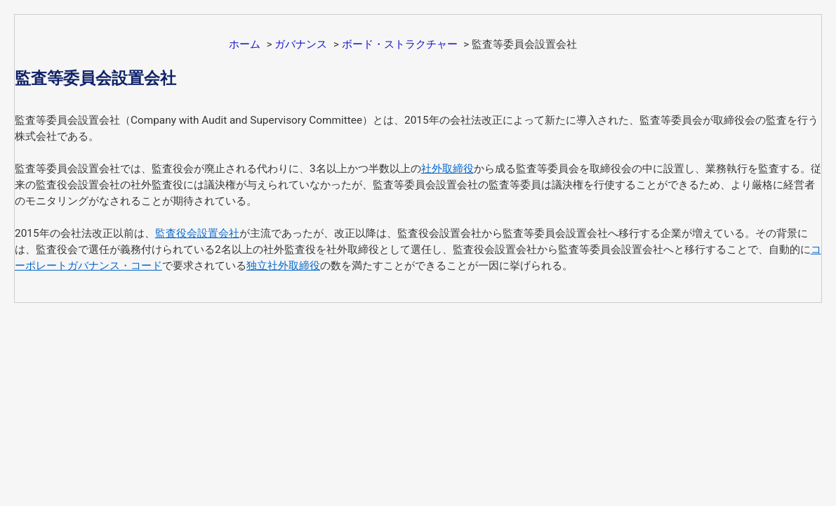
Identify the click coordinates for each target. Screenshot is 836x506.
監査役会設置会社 (197, 233)
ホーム (244, 44)
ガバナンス (300, 44)
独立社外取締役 (283, 265)
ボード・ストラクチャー (400, 44)
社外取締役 (447, 168)
